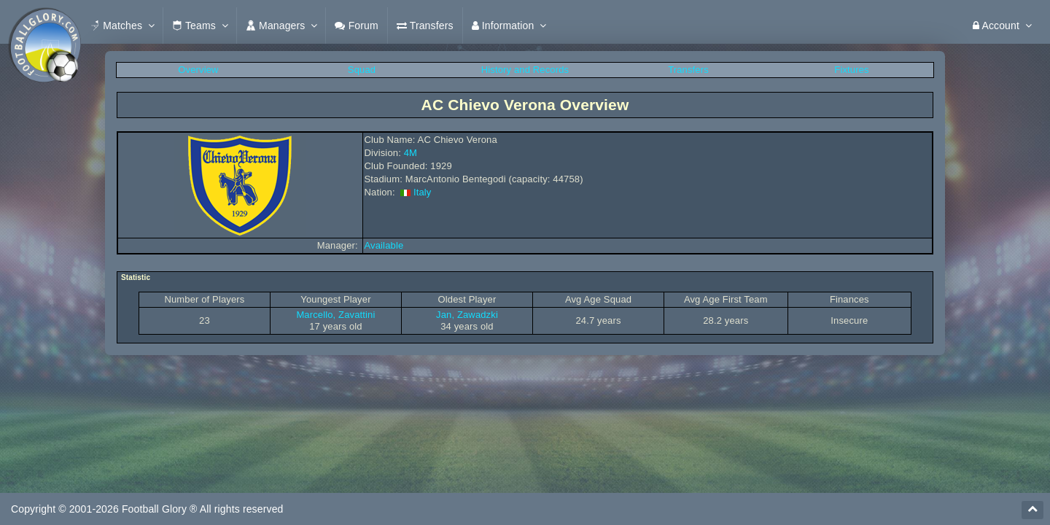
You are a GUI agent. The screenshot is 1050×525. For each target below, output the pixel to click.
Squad (362, 69)
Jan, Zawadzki (467, 314)
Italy (422, 192)
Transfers (688, 69)
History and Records (525, 69)
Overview (198, 69)
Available (384, 245)
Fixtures (851, 69)
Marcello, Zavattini (335, 314)
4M (410, 152)
